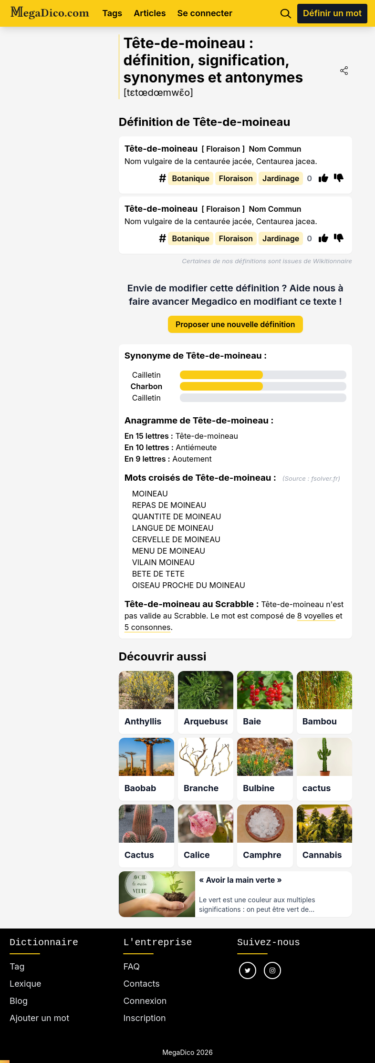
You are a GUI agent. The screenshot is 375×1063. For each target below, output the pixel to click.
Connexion (145, 1001)
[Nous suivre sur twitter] (247, 970)
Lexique (26, 984)
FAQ (131, 966)
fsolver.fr (324, 478)
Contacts (141, 984)
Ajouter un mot (39, 1018)
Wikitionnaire (332, 261)
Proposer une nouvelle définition (235, 324)
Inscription (144, 1018)
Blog (19, 1001)
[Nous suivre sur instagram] (272, 970)
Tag (17, 966)
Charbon (146, 386)
